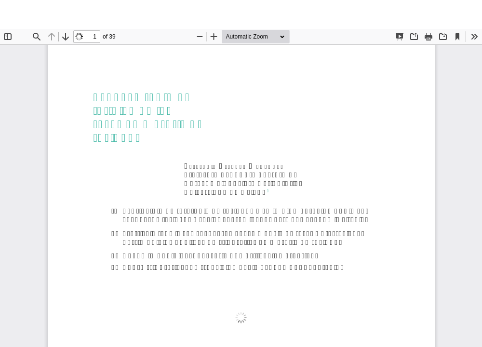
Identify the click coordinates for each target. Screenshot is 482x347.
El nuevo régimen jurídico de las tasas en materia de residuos (247, 14)
